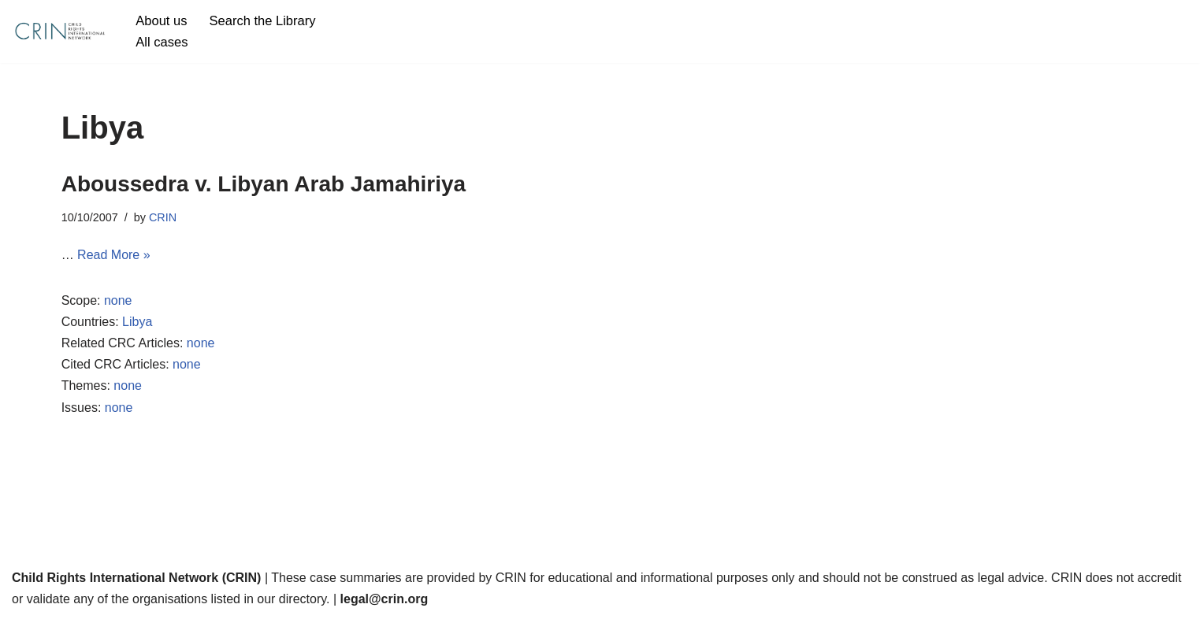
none (118, 300)
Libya (137, 321)
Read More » (113, 254)
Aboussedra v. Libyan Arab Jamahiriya (263, 184)
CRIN (162, 217)
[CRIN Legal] (59, 31)
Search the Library (263, 20)
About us (161, 20)
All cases (162, 42)
